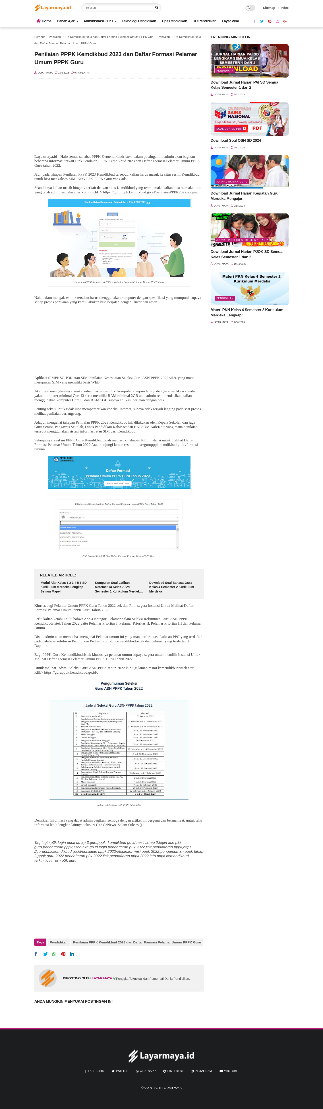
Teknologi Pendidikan (139, 21)
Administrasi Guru (98, 21)
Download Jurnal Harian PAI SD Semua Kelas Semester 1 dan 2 (244, 85)
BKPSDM (141, 427)
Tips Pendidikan (174, 21)
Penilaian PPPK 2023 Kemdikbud (89, 174)
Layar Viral (230, 21)
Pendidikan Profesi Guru (91, 641)
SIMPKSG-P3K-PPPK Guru (90, 179)
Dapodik (41, 646)
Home (44, 21)
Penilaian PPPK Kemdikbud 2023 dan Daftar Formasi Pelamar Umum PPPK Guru (101, 37)
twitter (122, 1071)
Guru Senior (43, 427)
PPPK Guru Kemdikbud (84, 440)
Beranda (39, 37)
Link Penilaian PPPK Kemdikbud (100, 161)
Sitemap (268, 8)
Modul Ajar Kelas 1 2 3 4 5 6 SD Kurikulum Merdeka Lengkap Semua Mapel (64, 587)
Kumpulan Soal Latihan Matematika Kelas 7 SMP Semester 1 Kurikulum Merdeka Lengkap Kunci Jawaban (118, 587)
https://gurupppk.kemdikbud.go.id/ (70, 672)
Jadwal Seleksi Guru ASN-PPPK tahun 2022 (119, 805)
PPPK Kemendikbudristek (112, 156)
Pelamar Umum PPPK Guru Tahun (80, 605)
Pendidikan (59, 942)
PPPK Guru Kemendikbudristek (66, 654)
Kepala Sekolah (169, 422)
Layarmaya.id (45, 156)
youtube (231, 1071)
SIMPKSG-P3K (60, 378)
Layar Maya (173, 1087)
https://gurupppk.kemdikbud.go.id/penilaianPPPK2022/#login (150, 192)
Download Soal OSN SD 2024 (236, 140)
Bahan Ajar (65, 21)
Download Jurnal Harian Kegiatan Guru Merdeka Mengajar (244, 196)
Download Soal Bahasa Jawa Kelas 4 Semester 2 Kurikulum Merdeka (171, 587)
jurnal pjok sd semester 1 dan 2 (242, 240)
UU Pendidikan (204, 21)
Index (283, 8)
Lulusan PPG (169, 637)
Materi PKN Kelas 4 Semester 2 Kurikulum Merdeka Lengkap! (247, 312)
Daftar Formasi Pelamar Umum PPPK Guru (118, 556)
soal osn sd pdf (229, 128)
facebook (96, 1071)
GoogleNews (106, 825)
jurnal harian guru (232, 181)
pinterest (175, 1071)
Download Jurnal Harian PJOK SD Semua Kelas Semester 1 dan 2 (246, 254)
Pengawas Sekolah (69, 427)
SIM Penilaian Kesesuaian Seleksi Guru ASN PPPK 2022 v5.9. (129, 378)
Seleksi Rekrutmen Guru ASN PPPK (160, 619)
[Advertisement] (119, 119)
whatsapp (148, 1071)
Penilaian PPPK (88, 422)
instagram (203, 1071)
